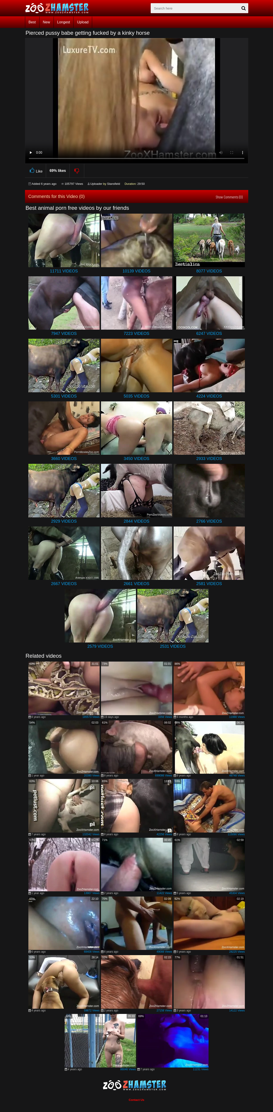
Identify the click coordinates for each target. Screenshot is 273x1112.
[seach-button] (243, 8)
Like (35, 171)
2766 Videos (209, 521)
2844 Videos (136, 521)
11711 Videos (64, 271)
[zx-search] (199, 8)
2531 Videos (173, 646)
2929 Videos (64, 521)
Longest (63, 22)
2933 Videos (209, 458)
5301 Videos (64, 396)
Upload (83, 22)
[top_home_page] (59, 8)
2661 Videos (136, 583)
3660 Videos (64, 458)
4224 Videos (209, 396)
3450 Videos (136, 458)
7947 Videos (64, 333)
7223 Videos (136, 333)
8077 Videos (209, 271)
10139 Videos (136, 271)
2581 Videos (209, 583)
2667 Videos (64, 583)
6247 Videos (209, 333)
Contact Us (136, 1100)
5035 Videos (136, 396)
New (46, 22)
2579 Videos (100, 646)
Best (32, 22)
